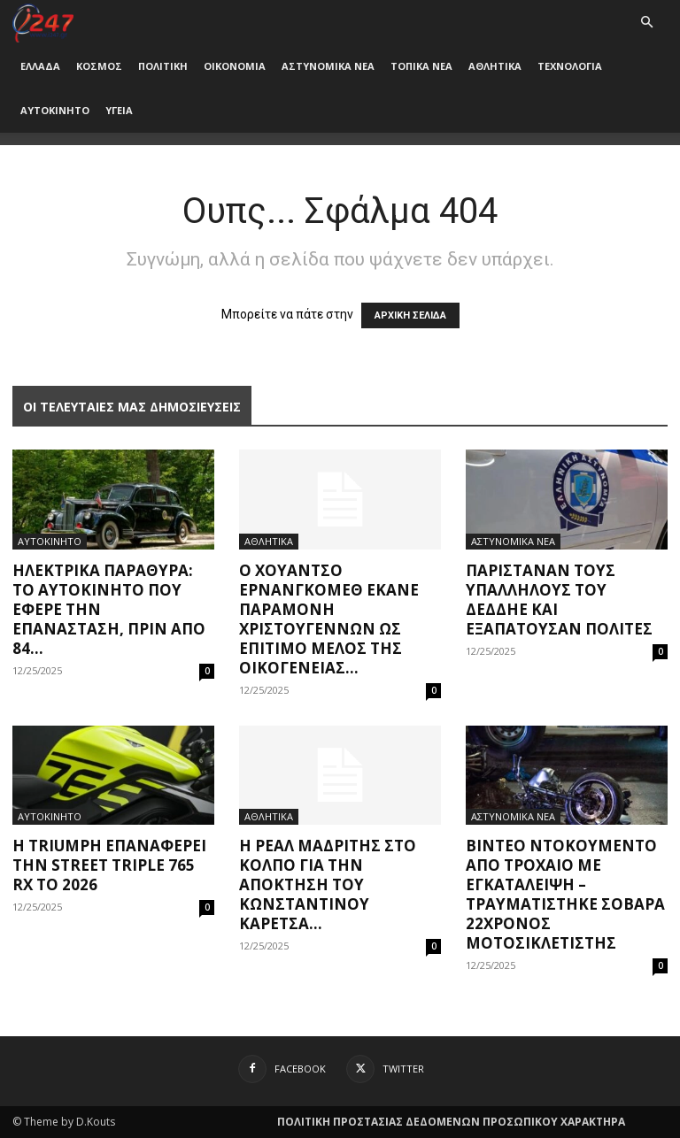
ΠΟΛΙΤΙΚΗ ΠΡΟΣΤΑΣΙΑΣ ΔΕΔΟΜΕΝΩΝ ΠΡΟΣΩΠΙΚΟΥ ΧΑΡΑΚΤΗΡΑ (451, 1121)
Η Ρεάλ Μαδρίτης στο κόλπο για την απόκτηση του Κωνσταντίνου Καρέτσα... (327, 884)
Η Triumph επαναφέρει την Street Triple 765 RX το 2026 (109, 865)
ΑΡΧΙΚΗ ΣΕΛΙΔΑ (410, 315)
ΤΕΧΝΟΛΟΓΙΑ (569, 66)
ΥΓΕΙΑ (119, 110)
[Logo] (42, 21)
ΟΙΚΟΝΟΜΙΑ (235, 66)
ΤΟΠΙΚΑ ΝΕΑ (421, 66)
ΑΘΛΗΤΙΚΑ (495, 66)
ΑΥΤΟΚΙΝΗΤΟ (54, 110)
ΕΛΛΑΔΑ (40, 66)
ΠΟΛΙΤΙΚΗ (163, 66)
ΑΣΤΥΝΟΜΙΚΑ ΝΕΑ (328, 66)
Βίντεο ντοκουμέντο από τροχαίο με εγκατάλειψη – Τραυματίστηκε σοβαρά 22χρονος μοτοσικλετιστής (565, 894)
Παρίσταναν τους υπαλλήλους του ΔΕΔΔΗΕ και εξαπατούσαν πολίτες (559, 599)
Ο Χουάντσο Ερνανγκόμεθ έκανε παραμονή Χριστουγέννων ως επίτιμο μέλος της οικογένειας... (329, 619)
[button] (646, 22)
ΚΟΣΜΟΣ (99, 66)
